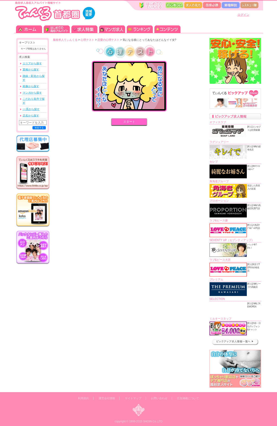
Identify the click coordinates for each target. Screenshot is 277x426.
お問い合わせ (159, 398)
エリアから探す (32, 63)
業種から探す (31, 69)
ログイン (243, 14)
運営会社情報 (107, 398)
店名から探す (31, 115)
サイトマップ (133, 398)
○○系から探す (31, 109)
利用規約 (83, 398)
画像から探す (31, 86)
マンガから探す (32, 92)
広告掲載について (188, 398)
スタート (129, 121)
